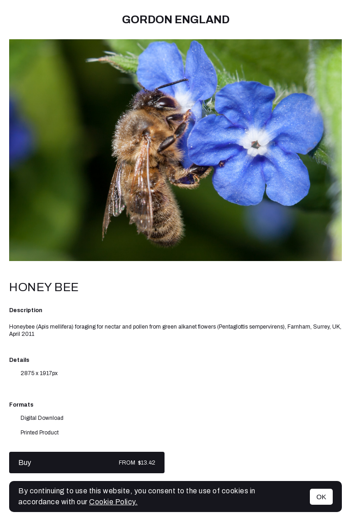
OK (321, 497)
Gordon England (175, 20)
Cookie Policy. (113, 502)
